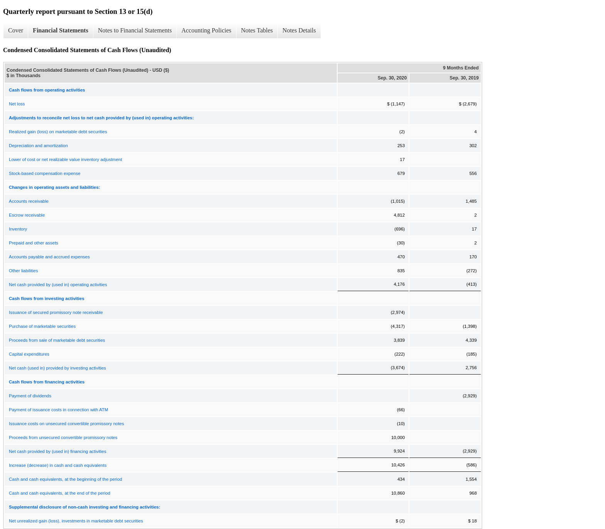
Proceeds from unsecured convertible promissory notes (63, 437)
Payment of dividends (30, 395)
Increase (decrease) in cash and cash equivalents (57, 465)
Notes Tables (257, 30)
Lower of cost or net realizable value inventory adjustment (65, 159)
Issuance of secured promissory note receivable (56, 312)
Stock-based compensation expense (44, 173)
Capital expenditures (29, 354)
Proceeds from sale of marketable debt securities (57, 340)
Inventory (18, 229)
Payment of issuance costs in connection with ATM (58, 409)
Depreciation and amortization (38, 145)
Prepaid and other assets (33, 243)
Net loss (17, 104)
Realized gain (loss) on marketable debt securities (58, 131)
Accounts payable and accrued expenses (49, 256)
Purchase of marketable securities (42, 326)
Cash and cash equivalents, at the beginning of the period (65, 479)
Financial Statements (60, 30)
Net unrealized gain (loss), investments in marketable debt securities (76, 521)
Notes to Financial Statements (135, 30)
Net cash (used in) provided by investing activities (57, 368)
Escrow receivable (27, 215)
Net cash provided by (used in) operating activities (58, 284)
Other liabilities (23, 270)
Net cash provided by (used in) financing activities (57, 451)
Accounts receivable (29, 201)
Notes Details (299, 30)
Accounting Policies (206, 30)
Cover (15, 30)
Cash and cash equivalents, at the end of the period (59, 493)
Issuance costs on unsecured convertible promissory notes (66, 423)
